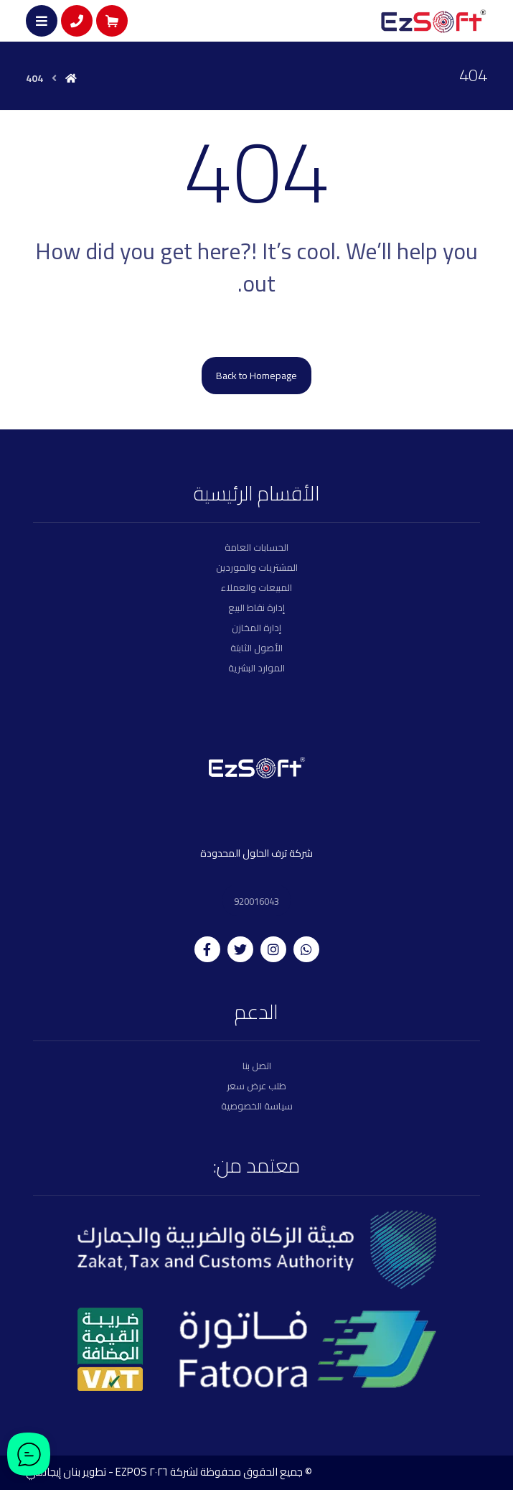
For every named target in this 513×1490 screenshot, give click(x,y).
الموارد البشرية (256, 667)
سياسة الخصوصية (257, 1105)
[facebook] (207, 949)
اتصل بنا (257, 1065)
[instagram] (273, 949)
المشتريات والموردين (257, 567)
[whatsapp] (306, 949)
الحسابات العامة (256, 547)
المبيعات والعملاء (256, 587)
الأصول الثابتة (256, 647)
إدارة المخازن (256, 627)
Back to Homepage (256, 375)
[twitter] (240, 949)
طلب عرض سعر (256, 1085)
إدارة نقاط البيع (256, 607)
